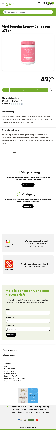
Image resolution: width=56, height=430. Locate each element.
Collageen (34, 19)
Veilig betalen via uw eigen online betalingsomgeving (29, 406)
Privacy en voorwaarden (13, 305)
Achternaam (10, 317)
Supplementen (25, 19)
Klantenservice (9, 355)
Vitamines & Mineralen (13, 19)
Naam (8, 309)
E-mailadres (10, 325)
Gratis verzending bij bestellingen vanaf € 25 (29, 409)
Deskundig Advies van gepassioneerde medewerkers (29, 412)
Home (4, 19)
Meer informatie (10, 350)
